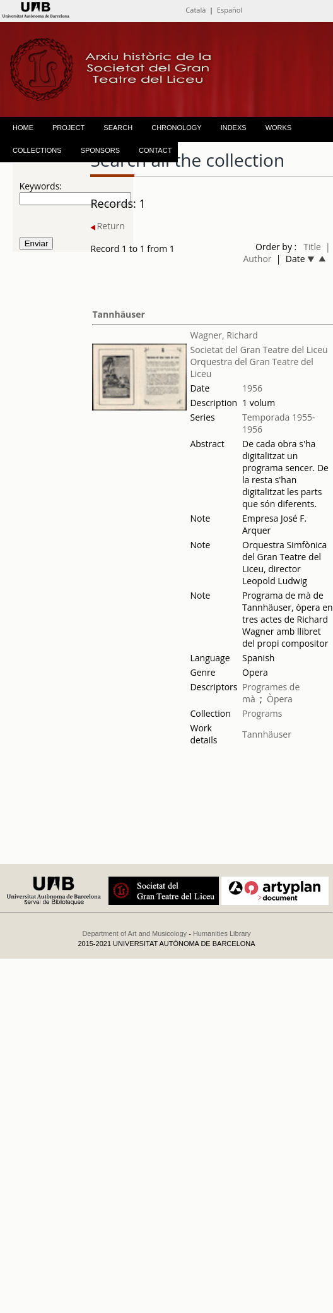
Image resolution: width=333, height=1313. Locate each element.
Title (312, 247)
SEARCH (117, 127)
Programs (262, 713)
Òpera (280, 699)
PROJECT (68, 127)
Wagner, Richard (223, 335)
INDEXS (234, 127)
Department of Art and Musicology (134, 933)
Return (107, 226)
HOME (23, 127)
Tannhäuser (118, 314)
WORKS (279, 127)
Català (195, 10)
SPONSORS (100, 150)
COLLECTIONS (37, 150)
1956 (252, 388)
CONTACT (155, 150)
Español (229, 10)
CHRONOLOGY (176, 127)
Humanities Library (222, 933)
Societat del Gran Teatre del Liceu (258, 350)
